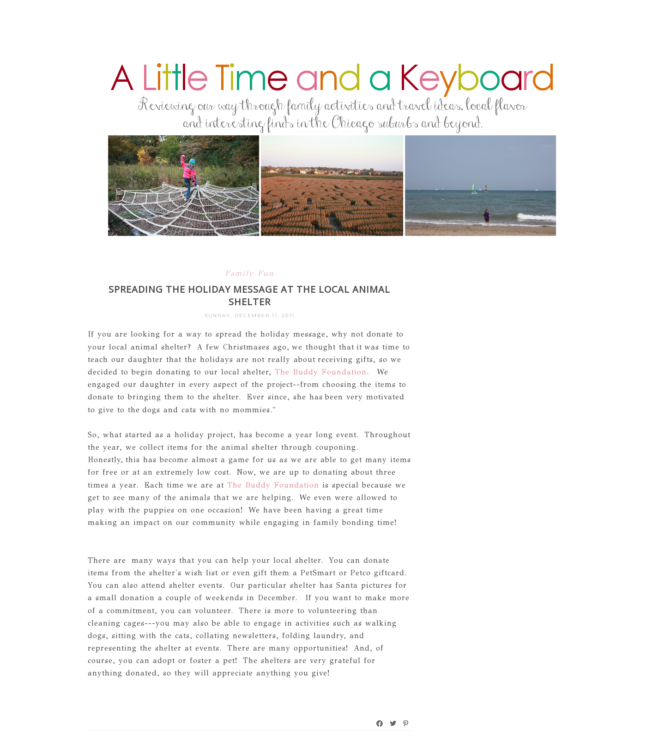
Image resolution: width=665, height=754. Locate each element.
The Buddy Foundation (321, 372)
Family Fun (249, 273)
